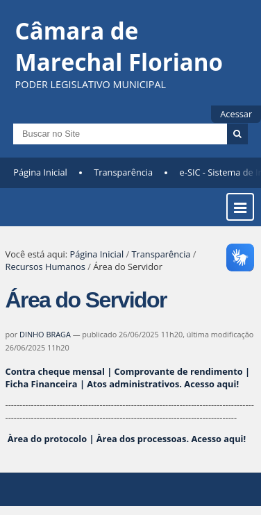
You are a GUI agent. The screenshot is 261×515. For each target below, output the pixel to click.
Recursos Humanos (45, 266)
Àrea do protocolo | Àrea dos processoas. (126, 438)
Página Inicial (40, 172)
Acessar (236, 114)
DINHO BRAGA (45, 334)
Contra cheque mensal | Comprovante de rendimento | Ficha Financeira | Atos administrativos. (128, 377)
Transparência (123, 172)
